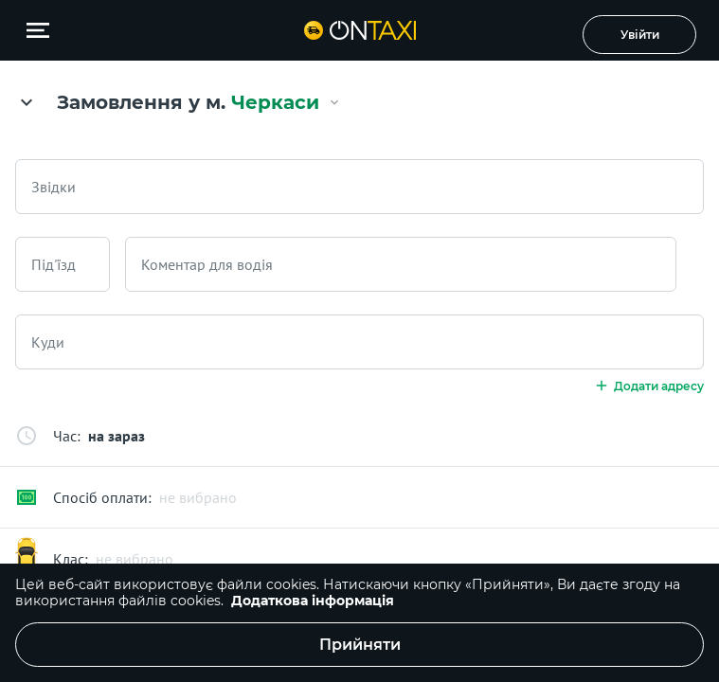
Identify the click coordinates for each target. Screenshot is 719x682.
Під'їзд (53, 264)
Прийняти (360, 645)
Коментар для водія (207, 264)
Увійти (639, 34)
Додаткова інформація (312, 600)
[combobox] (359, 186)
